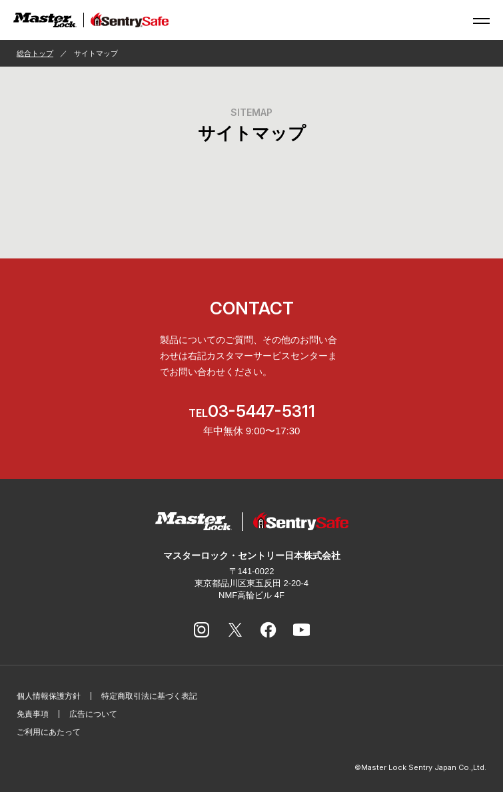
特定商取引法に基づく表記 (149, 696)
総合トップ (35, 53)
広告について (93, 714)
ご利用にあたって (49, 732)
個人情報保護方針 (49, 696)
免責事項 (33, 714)
